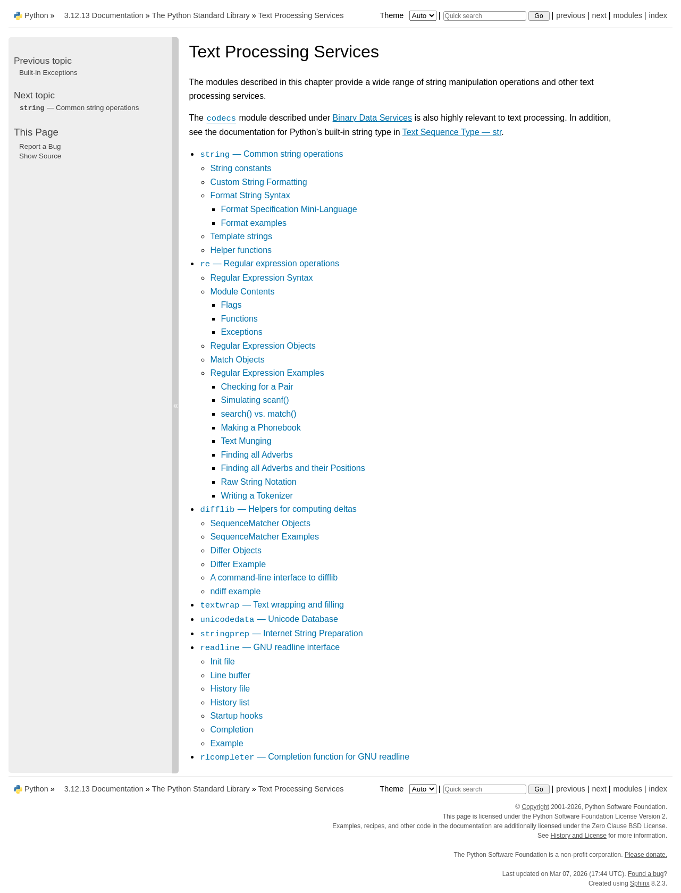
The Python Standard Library (201, 15)
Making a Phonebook (260, 427)
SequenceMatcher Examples (264, 536)
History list (229, 702)
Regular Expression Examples (267, 372)
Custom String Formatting (258, 182)
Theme (409, 15)
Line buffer (230, 675)
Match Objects (237, 359)
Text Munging (246, 440)
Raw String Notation (258, 481)
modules (627, 15)
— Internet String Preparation (281, 633)
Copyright (535, 807)
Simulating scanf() (255, 400)
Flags (231, 304)
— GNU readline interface (269, 647)
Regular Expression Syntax (261, 277)
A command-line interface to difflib (274, 577)
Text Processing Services (301, 15)
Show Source (40, 156)
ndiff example (235, 591)
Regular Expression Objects (262, 345)
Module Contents (242, 291)
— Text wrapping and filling (271, 604)
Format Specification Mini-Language (289, 209)
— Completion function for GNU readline (304, 756)
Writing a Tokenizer (256, 495)
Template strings (241, 236)
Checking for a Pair (257, 386)
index (658, 15)
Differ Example (238, 564)
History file (230, 688)
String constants (240, 168)
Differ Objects (236, 550)
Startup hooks (236, 715)
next (599, 15)
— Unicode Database (268, 619)
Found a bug (645, 874)
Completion (231, 729)
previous (570, 15)
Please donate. (646, 854)
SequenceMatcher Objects (260, 523)
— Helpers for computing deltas (277, 508)
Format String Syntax (250, 195)
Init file (222, 661)
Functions (239, 318)
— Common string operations (271, 153)
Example (226, 743)
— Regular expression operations (269, 263)
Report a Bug (40, 146)
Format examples (254, 223)
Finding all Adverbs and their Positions (293, 468)
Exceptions (241, 331)
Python (36, 15)
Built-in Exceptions (48, 73)
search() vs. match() (258, 413)
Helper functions (241, 250)
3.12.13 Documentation (104, 15)
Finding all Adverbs (256, 454)
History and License (579, 835)
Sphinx (640, 883)
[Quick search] (484, 16)
